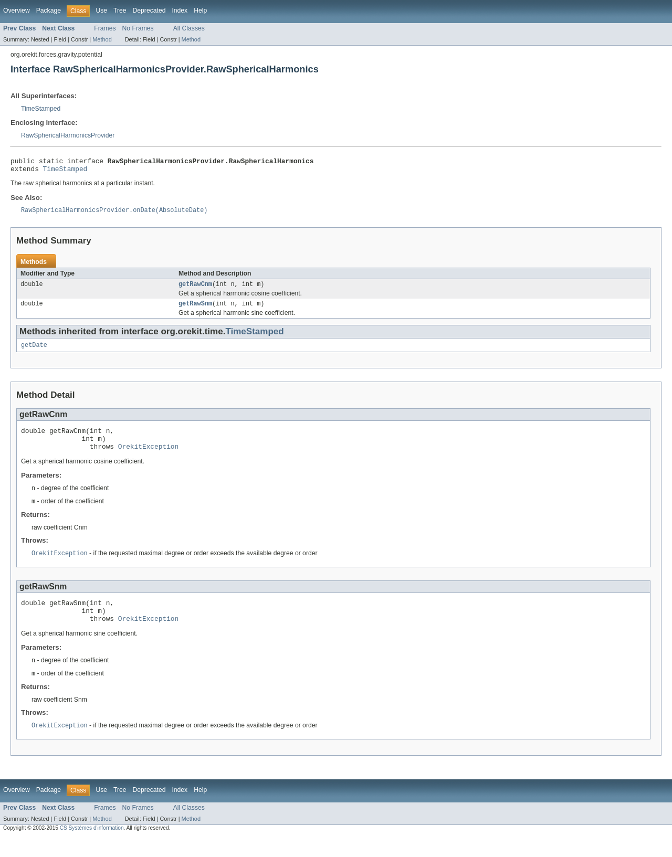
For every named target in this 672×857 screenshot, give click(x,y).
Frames (105, 28)
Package (48, 10)
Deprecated (149, 10)
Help (200, 10)
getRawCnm (195, 289)
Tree (120, 10)
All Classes (189, 28)
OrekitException (148, 458)
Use (101, 10)
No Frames (138, 28)
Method (101, 39)
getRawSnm (195, 309)
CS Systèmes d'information (92, 848)
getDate (34, 352)
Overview (16, 10)
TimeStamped (40, 108)
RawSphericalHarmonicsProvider (67, 135)
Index (179, 10)
